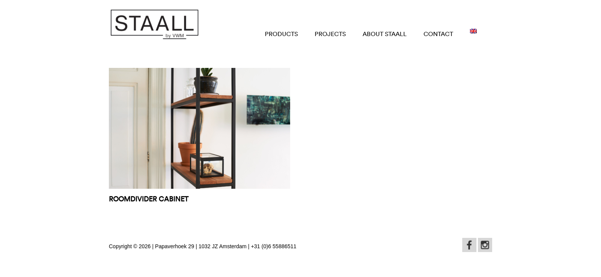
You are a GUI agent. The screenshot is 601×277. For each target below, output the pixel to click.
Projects (330, 34)
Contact (438, 34)
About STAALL (385, 34)
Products (281, 34)
